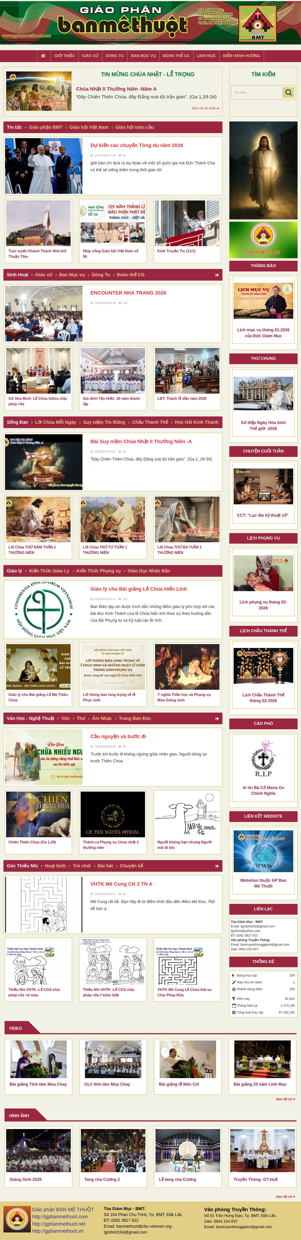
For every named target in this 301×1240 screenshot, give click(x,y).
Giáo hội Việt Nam (88, 127)
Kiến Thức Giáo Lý (49, 570)
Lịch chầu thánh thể (263, 631)
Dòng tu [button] (115, 56)
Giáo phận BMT (46, 127)
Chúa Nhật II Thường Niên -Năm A (116, 89)
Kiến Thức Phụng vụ (99, 570)
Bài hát (105, 865)
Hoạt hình (55, 865)
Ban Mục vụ (72, 274)
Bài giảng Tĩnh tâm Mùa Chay (38, 1084)
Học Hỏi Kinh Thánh (197, 422)
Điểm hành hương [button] (241, 56)
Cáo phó (263, 723)
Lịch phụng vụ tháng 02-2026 (263, 605)
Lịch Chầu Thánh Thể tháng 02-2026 (263, 698)
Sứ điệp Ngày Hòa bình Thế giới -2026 (263, 425)
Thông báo (263, 265)
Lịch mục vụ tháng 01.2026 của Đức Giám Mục (263, 333)
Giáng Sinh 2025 (26, 1179)
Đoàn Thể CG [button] (176, 56)
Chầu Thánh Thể (150, 422)
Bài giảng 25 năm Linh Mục (260, 1084)
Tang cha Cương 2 (102, 1179)
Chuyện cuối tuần (263, 451)
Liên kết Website (263, 816)
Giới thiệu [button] (64, 56)
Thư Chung (263, 358)
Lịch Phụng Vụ (263, 538)
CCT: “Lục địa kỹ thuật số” (263, 515)
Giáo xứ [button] (90, 56)
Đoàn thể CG (131, 274)
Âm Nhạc (102, 718)
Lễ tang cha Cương (177, 1179)
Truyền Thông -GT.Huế (255, 1179)
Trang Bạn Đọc (135, 718)
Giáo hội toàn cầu (135, 127)
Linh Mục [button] (206, 56)
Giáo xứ (43, 274)
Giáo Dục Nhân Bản (149, 570)
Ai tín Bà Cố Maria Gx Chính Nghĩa (263, 790)
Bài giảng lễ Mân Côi (179, 1084)
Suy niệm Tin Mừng (104, 422)
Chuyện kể (131, 865)
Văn (65, 718)
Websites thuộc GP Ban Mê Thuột (263, 883)
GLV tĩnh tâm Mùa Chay (107, 1084)
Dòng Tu (101, 274)
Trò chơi (82, 865)
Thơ (81, 718)
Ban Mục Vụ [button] (143, 56)
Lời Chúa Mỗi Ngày (55, 422)
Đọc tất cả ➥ (285, 1099)
